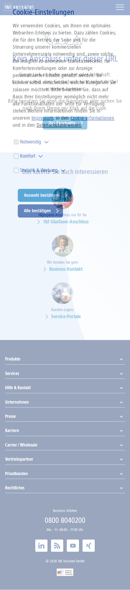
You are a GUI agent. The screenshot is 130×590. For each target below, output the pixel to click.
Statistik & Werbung (39, 170)
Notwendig (30, 142)
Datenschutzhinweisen (59, 125)
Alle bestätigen (37, 210)
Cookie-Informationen (93, 118)
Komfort (27, 156)
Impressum (42, 118)
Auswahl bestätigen (41, 195)
